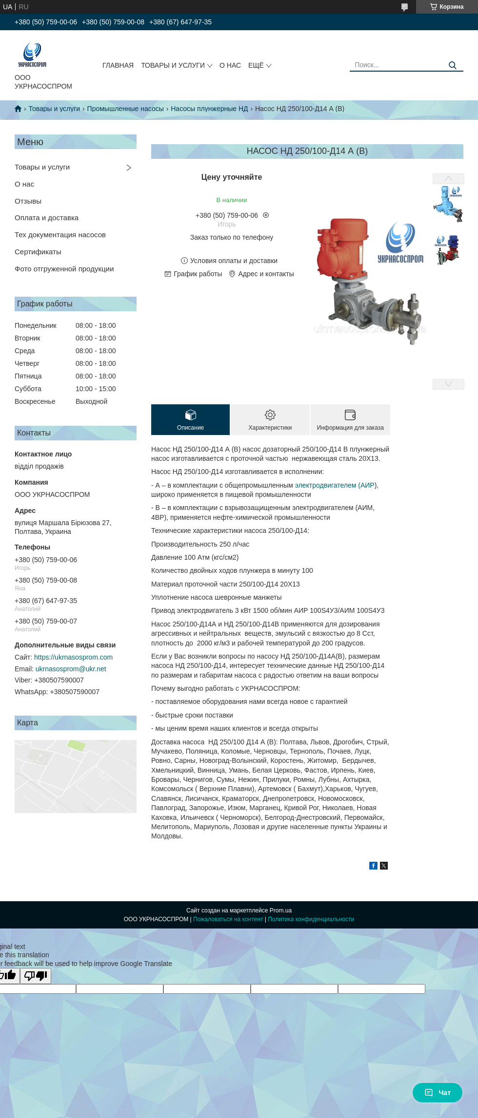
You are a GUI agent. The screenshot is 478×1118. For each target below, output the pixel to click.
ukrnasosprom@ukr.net (71, 669)
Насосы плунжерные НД (209, 108)
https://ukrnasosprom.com (73, 657)
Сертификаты (38, 251)
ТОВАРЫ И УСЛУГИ (173, 65)
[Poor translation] (35, 976)
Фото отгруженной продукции (64, 269)
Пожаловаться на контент (228, 919)
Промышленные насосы (125, 108)
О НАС (230, 65)
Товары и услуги (54, 108)
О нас (24, 184)
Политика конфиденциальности (311, 919)
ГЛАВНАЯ (118, 65)
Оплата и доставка (47, 217)
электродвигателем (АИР (335, 485)
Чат (437, 1092)
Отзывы (28, 201)
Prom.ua (281, 910)
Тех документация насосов (60, 234)
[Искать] (452, 65)
